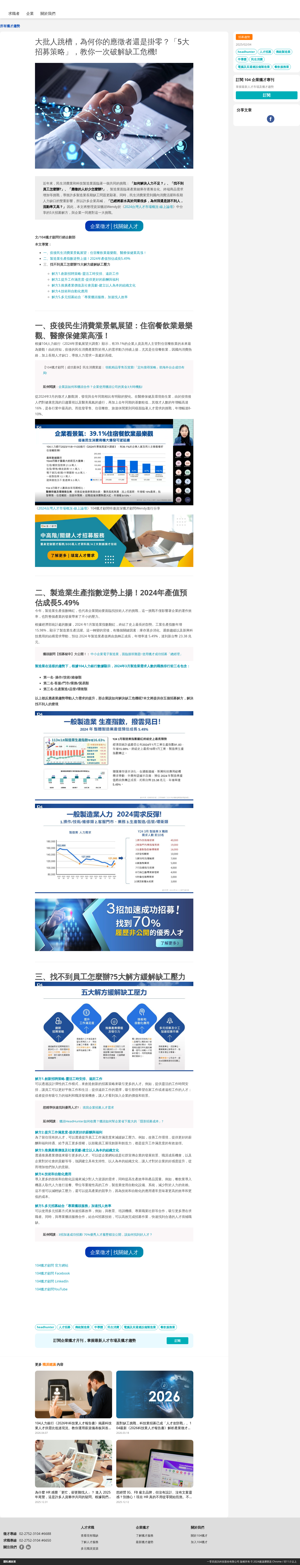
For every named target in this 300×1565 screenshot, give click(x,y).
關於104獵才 (199, 1535)
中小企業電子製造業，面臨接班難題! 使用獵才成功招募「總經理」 (137, 654)
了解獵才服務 (144, 1535)
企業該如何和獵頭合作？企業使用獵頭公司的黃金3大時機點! (100, 387)
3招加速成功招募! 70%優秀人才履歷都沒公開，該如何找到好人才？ (105, 1234)
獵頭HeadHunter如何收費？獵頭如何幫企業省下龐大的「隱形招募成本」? (111, 1121)
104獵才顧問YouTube (51, 1289)
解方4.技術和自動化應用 (70, 291)
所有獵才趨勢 (10, 26)
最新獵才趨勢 (144, 1542)
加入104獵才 (199, 1542)
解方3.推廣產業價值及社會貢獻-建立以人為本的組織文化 (94, 285)
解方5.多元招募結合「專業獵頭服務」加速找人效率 (90, 297)
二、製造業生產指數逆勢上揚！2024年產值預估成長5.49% (86, 258)
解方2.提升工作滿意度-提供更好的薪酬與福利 (85, 279)
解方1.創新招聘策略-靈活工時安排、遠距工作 (85, 273)
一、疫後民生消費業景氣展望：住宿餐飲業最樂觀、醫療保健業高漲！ (95, 252)
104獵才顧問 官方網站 (51, 1265)
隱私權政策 (9, 1561)
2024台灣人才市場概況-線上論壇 (148, 206)
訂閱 (266, 95)
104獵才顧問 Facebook (52, 1273)
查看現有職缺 (89, 1535)
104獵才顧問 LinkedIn (52, 1281)
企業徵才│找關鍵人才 (114, 226)
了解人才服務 (89, 1542)
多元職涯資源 (89, 1548)
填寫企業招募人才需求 (98, 1107)
